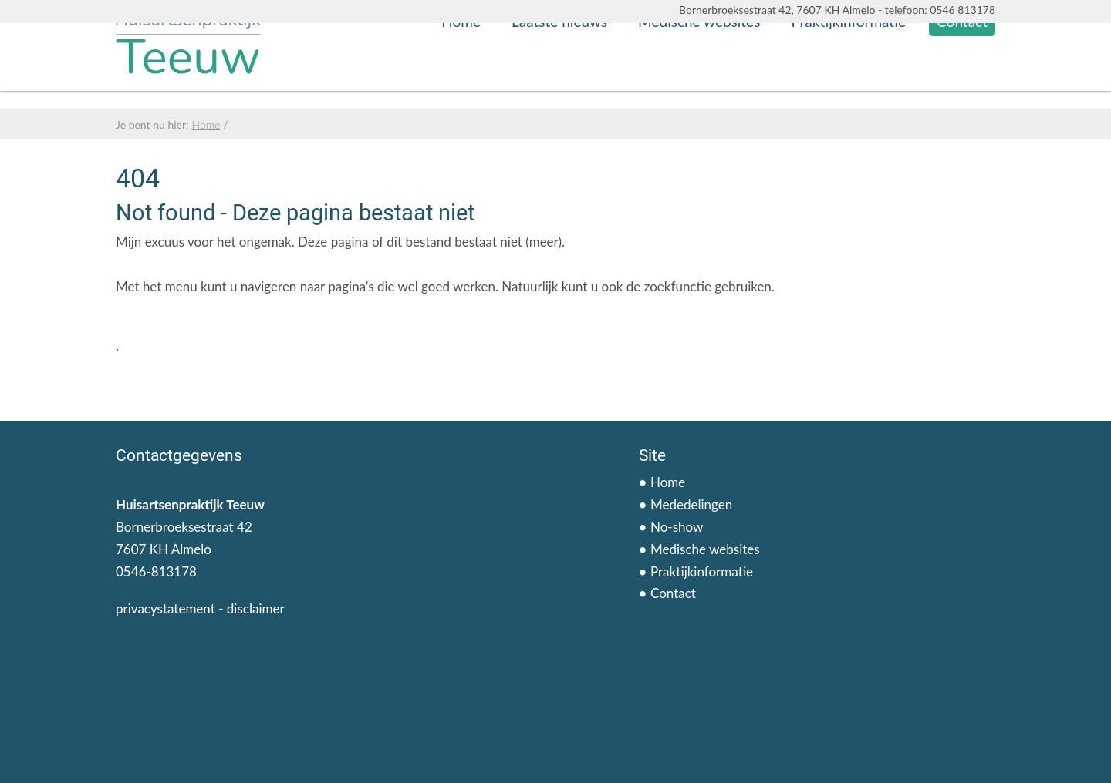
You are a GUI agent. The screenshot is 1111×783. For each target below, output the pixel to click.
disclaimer (256, 608)
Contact (962, 80)
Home (461, 80)
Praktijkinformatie (848, 80)
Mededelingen (691, 504)
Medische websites (699, 80)
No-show (676, 527)
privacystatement (165, 608)
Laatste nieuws (559, 80)
